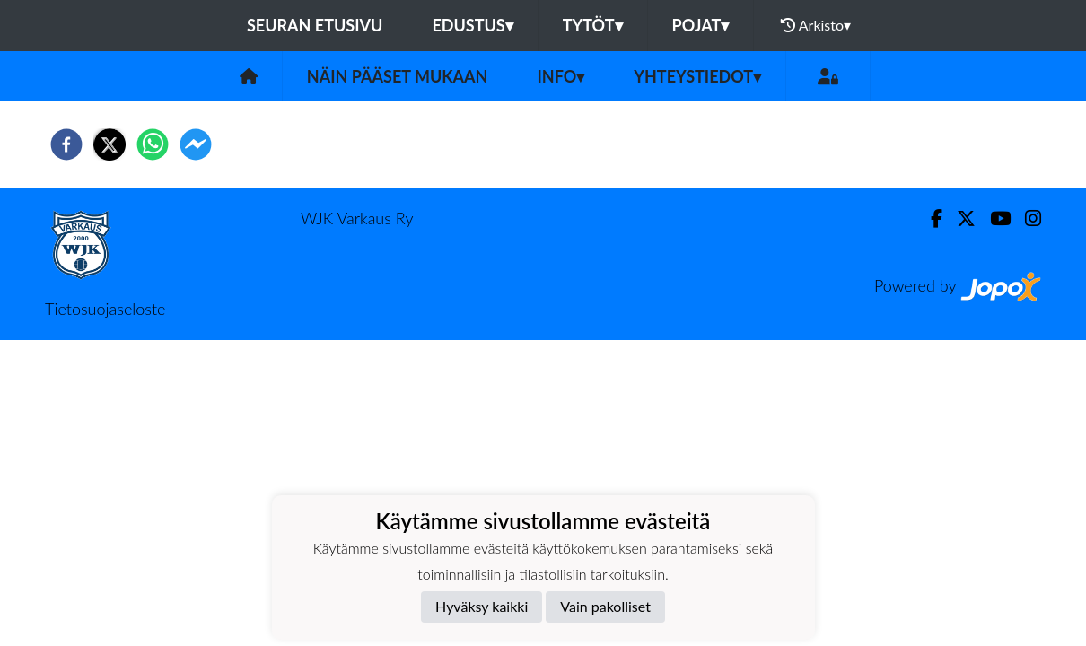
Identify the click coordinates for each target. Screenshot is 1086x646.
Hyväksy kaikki (481, 606)
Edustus (472, 25)
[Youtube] (993, 218)
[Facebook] (929, 218)
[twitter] (109, 144)
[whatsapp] (152, 144)
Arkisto (816, 25)
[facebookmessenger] (196, 144)
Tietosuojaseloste (105, 309)
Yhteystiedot (697, 76)
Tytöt (593, 25)
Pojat (701, 25)
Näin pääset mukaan (397, 76)
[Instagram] (1026, 218)
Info (560, 76)
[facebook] (66, 144)
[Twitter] (959, 218)
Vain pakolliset (605, 606)
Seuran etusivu (315, 25)
